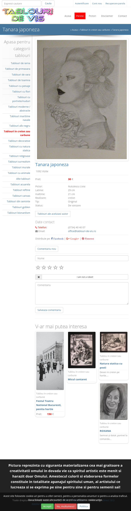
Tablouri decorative (19, 140)
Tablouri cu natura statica (19, 148)
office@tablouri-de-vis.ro (82, 231)
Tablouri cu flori (21, 91)
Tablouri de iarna (20, 63)
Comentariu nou (47, 248)
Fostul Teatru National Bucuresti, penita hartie (50, 401)
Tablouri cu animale (19, 173)
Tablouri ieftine (21, 190)
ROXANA (114, 427)
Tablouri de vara (21, 74)
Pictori (92, 16)
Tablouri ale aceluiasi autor (53, 213)
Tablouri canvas (21, 195)
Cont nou (97, 3)
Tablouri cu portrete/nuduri (21, 99)
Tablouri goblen (21, 207)
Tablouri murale (21, 167)
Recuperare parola (115, 3)
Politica (83, 506)
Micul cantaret (82, 375)
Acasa (67, 16)
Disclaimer (107, 16)
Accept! (47, 506)
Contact (122, 16)
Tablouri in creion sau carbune (95, 29)
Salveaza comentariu (49, 310)
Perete (80, 16)
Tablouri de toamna (19, 80)
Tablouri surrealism (19, 161)
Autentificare (82, 3)
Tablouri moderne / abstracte (19, 108)
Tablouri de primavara (17, 68)
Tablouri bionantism (18, 212)
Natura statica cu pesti (114, 361)
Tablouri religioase (19, 156)
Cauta (48, 3)
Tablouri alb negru (19, 125)
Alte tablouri (23, 178)
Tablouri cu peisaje (19, 86)
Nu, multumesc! (66, 506)
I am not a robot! (85, 277)
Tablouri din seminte (18, 201)
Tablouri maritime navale (20, 118)
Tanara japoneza (120, 29)
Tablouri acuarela (20, 184)
